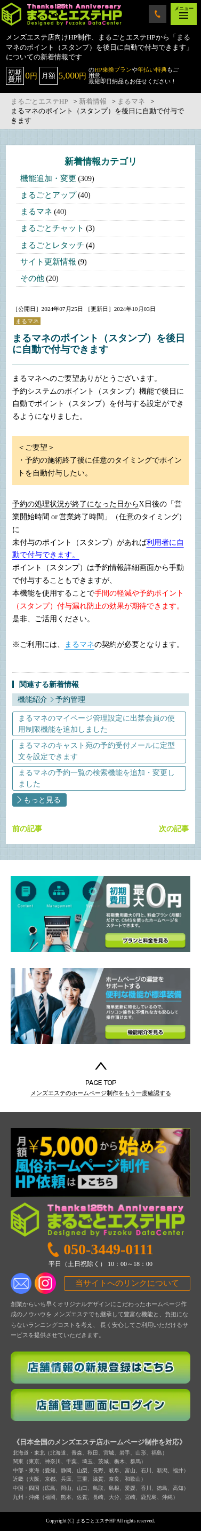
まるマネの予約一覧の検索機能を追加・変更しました (96, 778)
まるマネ (36, 211)
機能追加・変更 (48, 178)
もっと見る (42, 800)
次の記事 (174, 828)
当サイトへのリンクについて (127, 1283)
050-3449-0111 (158, 14)
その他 (32, 278)
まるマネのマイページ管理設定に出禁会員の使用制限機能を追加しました (96, 723)
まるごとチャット (52, 228)
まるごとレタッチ (52, 245)
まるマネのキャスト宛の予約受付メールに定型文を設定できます (96, 751)
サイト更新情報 (48, 261)
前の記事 (27, 828)
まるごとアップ (48, 195)
